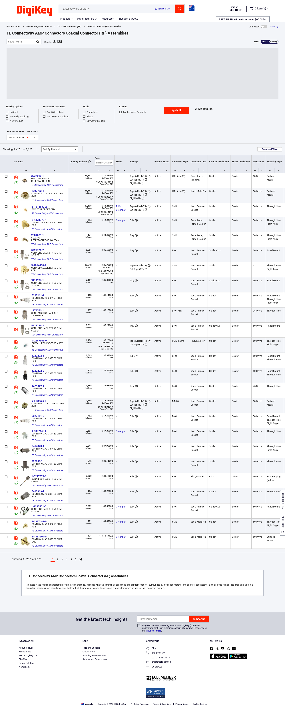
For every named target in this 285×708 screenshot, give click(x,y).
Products (65, 18)
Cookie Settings (200, 704)
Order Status (89, 651)
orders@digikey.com (159, 662)
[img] (34, 11)
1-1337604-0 (39, 536)
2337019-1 (37, 175)
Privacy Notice (153, 630)
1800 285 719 (156, 653)
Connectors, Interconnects (39, 26)
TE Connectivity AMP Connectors (47, 185)
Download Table (269, 149)
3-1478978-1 (39, 220)
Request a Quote (128, 18)
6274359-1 (38, 385)
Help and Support (91, 648)
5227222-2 (38, 370)
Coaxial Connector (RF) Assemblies (104, 26)
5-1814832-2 (39, 206)
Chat (151, 648)
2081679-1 (37, 235)
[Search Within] (21, 41)
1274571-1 (37, 310)
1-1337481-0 (39, 521)
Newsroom (24, 667)
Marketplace (25, 651)
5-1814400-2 (38, 265)
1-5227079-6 (38, 476)
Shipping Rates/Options (94, 655)
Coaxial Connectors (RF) (69, 26)
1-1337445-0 (39, 431)
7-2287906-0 (39, 340)
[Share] (274, 27)
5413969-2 (38, 491)
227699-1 (37, 461)
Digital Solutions (27, 663)
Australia (87, 704)
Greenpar (120, 220)
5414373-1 (38, 446)
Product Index (13, 26)
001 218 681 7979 (158, 657)
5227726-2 (37, 250)
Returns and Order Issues (95, 659)
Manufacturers (85, 18)
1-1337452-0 (38, 506)
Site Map (23, 659)
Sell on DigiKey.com (28, 655)
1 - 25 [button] (17, 149)
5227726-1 (37, 280)
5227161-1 (38, 295)
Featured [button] (51, 149)
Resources (107, 18)
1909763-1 (37, 190)
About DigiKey (26, 648)
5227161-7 (38, 415)
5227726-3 (37, 325)
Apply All (176, 110)
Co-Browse (154, 667)
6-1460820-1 (38, 400)
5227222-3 (38, 355)
